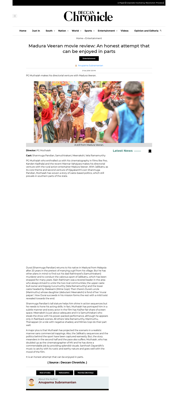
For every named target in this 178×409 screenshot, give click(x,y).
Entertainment (106, 30)
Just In (36, 30)
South (49, 30)
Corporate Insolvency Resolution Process (144, 3)
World (75, 30)
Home (22, 30)
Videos (125, 30)
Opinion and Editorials (147, 30)
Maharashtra (64, 373)
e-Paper (121, 3)
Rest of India (45, 373)
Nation (62, 30)
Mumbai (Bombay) (86, 373)
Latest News (123, 151)
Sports (88, 30)
